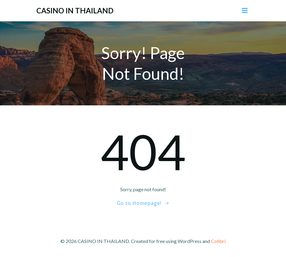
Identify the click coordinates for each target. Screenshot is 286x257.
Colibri (218, 241)
